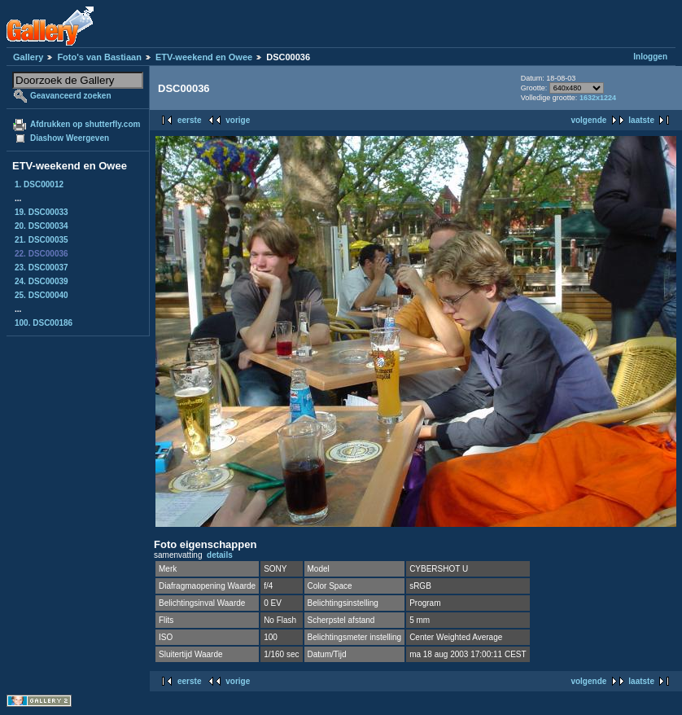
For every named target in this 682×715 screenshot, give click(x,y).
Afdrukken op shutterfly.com (85, 124)
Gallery (28, 57)
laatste (641, 120)
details (220, 555)
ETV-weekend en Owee (203, 57)
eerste (189, 120)
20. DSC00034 (41, 226)
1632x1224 (597, 98)
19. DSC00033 (41, 212)
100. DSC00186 (43, 322)
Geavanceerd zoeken (70, 95)
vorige (237, 120)
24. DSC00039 (41, 281)
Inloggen (650, 56)
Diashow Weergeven (69, 138)
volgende (588, 120)
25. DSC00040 (41, 295)
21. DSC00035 (41, 239)
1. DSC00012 (39, 184)
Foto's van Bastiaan (99, 57)
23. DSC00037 (41, 267)
